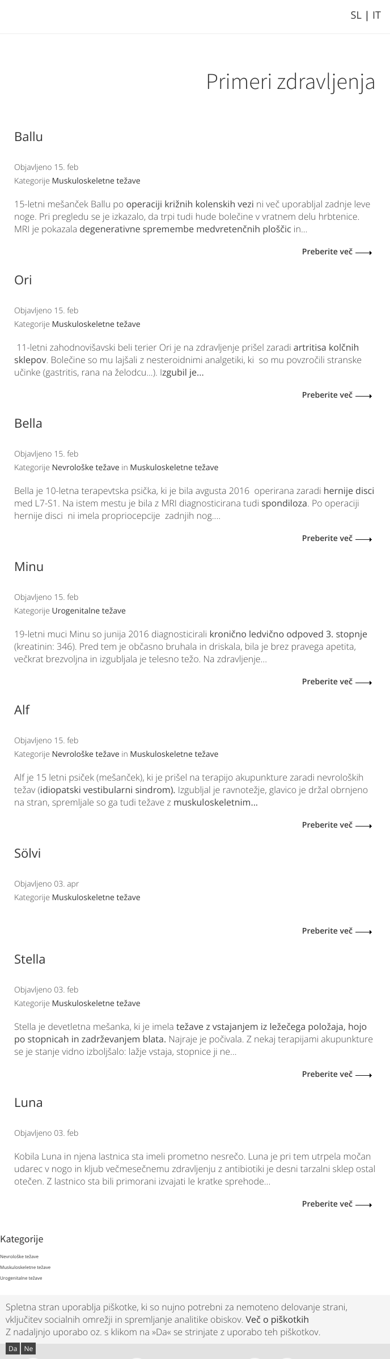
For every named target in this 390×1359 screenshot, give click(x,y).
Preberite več (327, 251)
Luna (28, 1102)
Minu (29, 566)
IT (376, 15)
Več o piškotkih (278, 1319)
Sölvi (27, 853)
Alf (21, 709)
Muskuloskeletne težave (96, 181)
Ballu (28, 136)
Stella (30, 959)
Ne (28, 1348)
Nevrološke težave (86, 467)
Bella (28, 423)
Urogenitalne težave (89, 611)
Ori (23, 279)
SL (356, 15)
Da (13, 1348)
